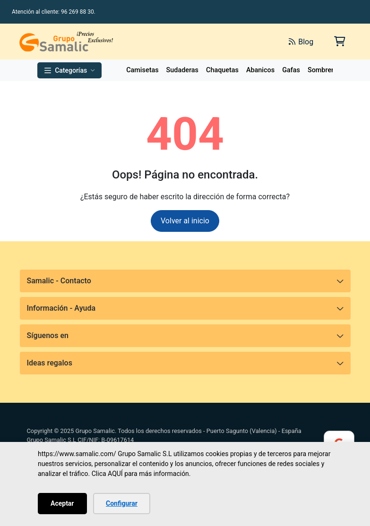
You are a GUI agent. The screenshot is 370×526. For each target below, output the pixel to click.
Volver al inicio (185, 220)
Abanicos (260, 70)
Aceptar (62, 503)
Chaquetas (222, 70)
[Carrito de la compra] (339, 41)
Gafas (291, 70)
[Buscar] (175, 42)
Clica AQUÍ (107, 473)
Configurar (122, 503)
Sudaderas (182, 70)
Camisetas (142, 70)
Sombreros (324, 70)
